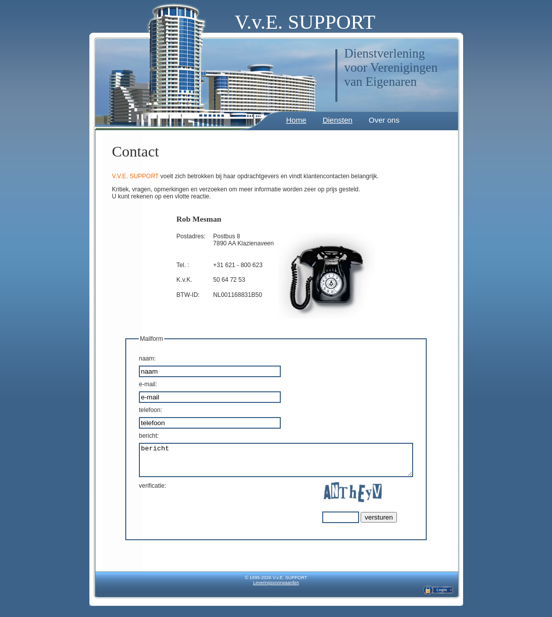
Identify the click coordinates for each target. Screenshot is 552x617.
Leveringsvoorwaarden (276, 588)
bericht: (132, 435)
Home (293, 120)
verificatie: (136, 491)
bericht (276, 463)
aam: (131, 358)
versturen (395, 523)
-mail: (132, 384)
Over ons (381, 120)
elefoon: (134, 410)
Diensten (334, 120)
